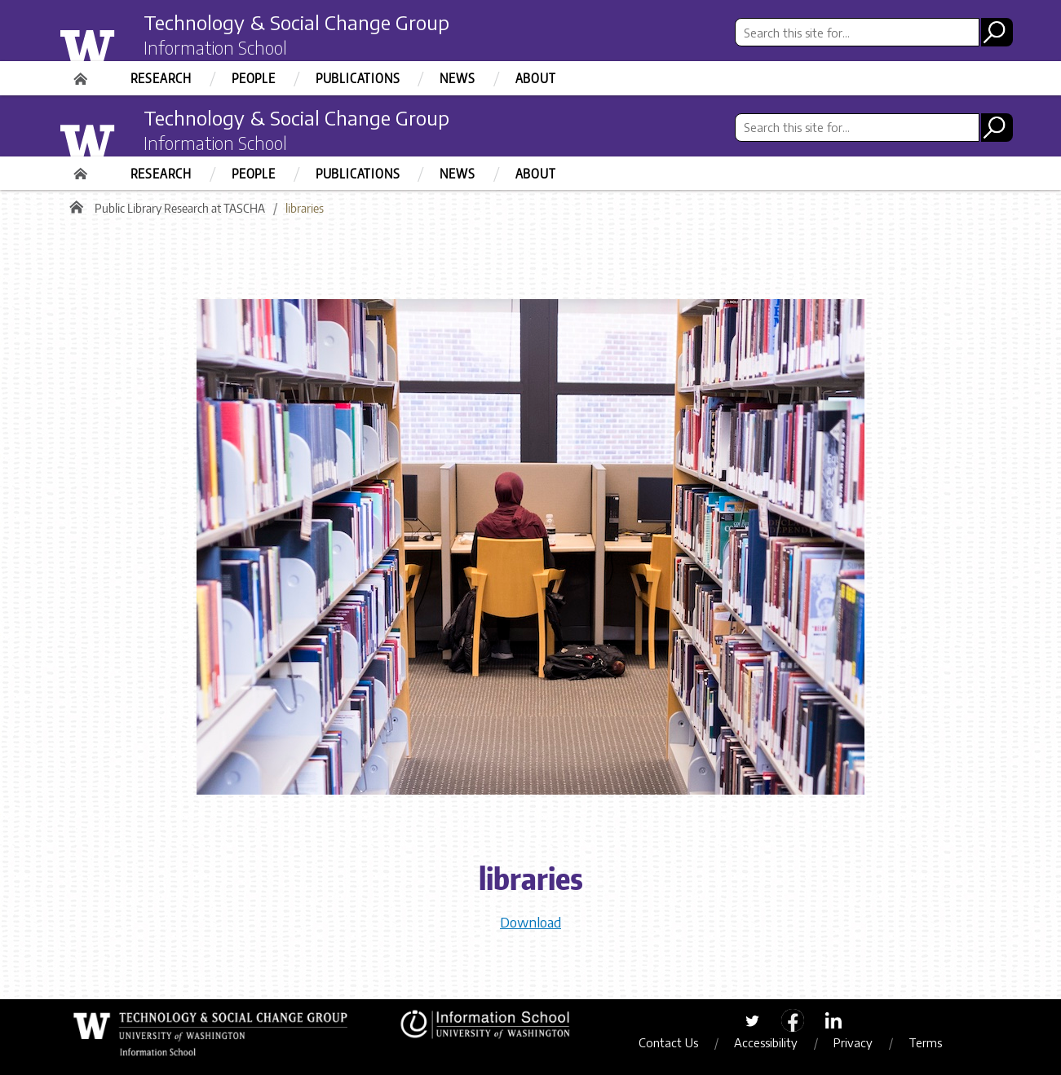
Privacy (853, 1042)
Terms (925, 1042)
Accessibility (766, 1042)
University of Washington (120, 43)
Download (530, 922)
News (457, 78)
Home (82, 73)
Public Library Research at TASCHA (180, 208)
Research (161, 78)
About (535, 78)
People (254, 78)
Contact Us (668, 1042)
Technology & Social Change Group (296, 22)
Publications (358, 78)
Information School (215, 47)
